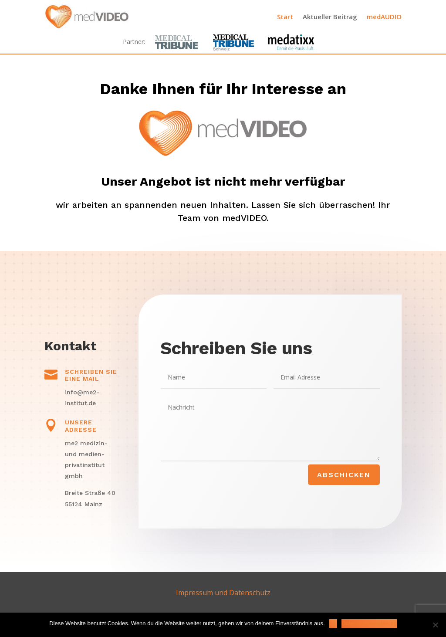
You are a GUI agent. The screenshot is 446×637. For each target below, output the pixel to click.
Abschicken (344, 475)
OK (333, 623)
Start (285, 16)
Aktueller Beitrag (330, 16)
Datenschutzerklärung (368, 623)
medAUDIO (384, 16)
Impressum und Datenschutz (223, 592)
